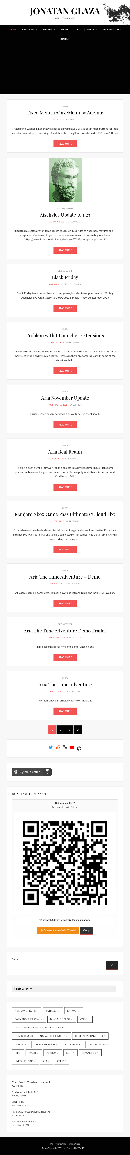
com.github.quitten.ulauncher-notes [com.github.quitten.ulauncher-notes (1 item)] (40, 1035)
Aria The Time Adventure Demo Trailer (65, 630)
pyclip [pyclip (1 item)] (32, 1052)
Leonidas (74, 119)
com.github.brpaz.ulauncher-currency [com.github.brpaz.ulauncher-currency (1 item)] (41, 1027)
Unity (90, 29)
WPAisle (61, 1148)
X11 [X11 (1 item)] (45, 1061)
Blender (47, 29)
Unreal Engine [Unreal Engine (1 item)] (24, 1061)
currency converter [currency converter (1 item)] (89, 1035)
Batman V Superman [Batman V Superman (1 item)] (27, 1019)
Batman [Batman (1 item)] (72, 1010)
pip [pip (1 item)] (17, 1052)
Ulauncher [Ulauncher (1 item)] (89, 1052)
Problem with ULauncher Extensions (65, 335)
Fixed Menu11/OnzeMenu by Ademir (65, 112)
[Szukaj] (112, 965)
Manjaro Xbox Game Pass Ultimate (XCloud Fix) (65, 514)
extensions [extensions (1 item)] (72, 1044)
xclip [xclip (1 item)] (60, 1061)
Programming (112, 29)
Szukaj (15, 959)
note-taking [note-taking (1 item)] (98, 1044)
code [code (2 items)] (83, 1019)
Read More (65, 143)
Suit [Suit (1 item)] (69, 1052)
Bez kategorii (65, 271)
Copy (86, 930)
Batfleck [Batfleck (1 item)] (51, 1010)
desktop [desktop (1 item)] (20, 1044)
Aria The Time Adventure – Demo (65, 577)
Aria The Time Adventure (65, 684)
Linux (65, 106)
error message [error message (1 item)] (45, 1044)
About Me (28, 29)
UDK (76, 29)
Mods (64, 29)
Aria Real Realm (65, 451)
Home (12, 29)
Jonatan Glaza (65, 11)
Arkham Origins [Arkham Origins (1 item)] (25, 1010)
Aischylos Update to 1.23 (65, 214)
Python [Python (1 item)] (51, 1052)
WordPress (83, 1148)
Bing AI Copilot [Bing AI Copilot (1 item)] (60, 1019)
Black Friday (65, 277)
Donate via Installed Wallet (58, 930)
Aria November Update (65, 398)
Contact (65, 39)
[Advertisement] (65, 69)
